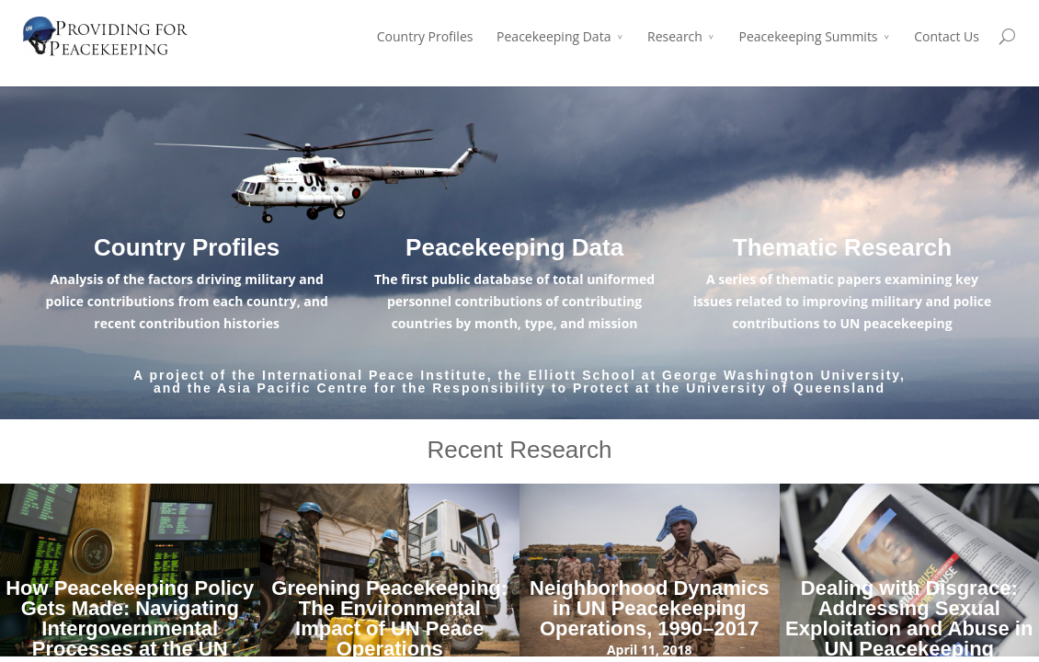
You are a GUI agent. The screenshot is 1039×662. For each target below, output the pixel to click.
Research (674, 36)
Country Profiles (425, 36)
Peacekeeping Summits (808, 36)
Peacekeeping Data (554, 36)
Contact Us (946, 36)
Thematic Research (842, 247)
